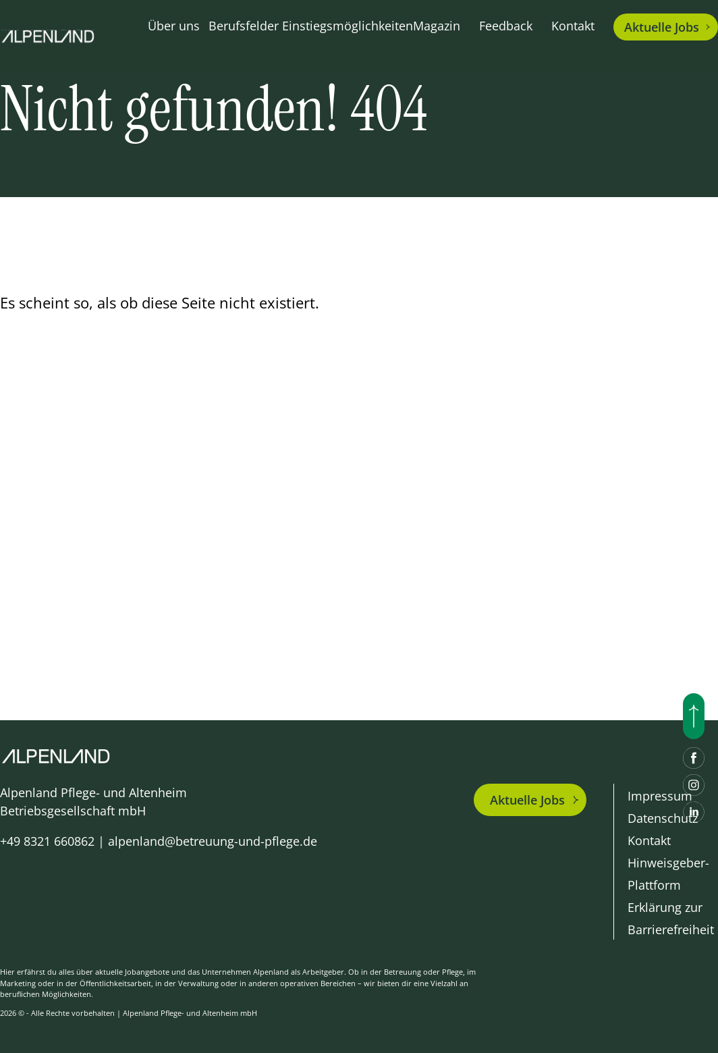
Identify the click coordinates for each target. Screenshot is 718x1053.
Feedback (505, 26)
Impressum (660, 796)
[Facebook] (694, 758)
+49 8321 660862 (47, 841)
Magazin (436, 26)
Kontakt (573, 26)
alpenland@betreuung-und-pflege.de (212, 841)
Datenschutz (663, 818)
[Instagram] (694, 785)
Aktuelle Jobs (527, 800)
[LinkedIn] (694, 812)
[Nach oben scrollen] (694, 716)
